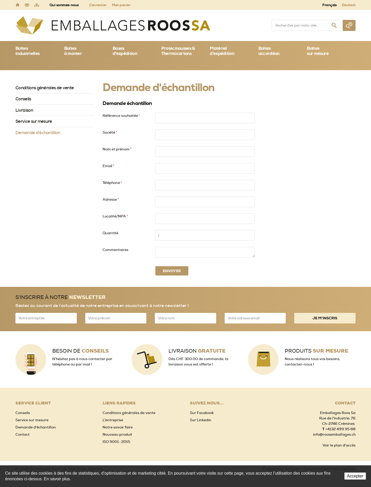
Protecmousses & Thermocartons (178, 50)
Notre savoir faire (118, 427)
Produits (316, 351)
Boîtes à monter (73, 50)
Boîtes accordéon (269, 50)
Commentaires (115, 249)
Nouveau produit (117, 434)
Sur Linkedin (200, 420)
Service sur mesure (33, 121)
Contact (22, 434)
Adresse (111, 199)
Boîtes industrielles (27, 50)
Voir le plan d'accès (339, 445)
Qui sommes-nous (64, 5)
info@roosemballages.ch (334, 434)
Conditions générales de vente (44, 88)
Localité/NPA (115, 216)
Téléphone (112, 182)
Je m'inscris (325, 318)
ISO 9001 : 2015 (116, 441)
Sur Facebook (202, 412)
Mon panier (121, 5)
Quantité (110, 233)
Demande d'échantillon (37, 132)
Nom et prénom (117, 149)
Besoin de (80, 351)
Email (108, 166)
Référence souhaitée (121, 115)
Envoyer (172, 271)
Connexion (98, 5)
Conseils (23, 99)
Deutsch (349, 5)
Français (329, 5)
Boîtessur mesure (317, 50)
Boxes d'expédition (125, 50)
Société (110, 132)
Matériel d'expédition (222, 50)
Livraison (24, 110)
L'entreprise (113, 420)
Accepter (355, 476)
